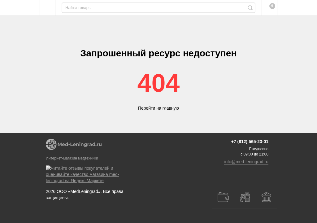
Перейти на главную (158, 108)
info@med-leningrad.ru (246, 180)
